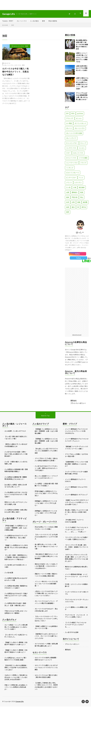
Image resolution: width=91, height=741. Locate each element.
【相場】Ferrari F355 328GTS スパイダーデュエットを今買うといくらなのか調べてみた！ (76, 504)
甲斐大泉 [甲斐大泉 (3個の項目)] (74, 199)
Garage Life (19, 703)
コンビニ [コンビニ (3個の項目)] (82, 149)
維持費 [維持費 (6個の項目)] (85, 204)
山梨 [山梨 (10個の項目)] (67, 194)
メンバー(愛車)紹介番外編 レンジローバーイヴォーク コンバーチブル (76, 578)
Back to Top (45, 417)
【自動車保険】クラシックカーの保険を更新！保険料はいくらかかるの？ (76, 466)
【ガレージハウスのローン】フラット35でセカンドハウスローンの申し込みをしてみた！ (46, 620)
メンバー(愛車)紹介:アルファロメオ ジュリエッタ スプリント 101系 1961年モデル (76, 433)
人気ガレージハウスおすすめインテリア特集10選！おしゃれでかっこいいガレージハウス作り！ (46, 595)
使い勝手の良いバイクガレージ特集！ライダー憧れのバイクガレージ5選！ (46, 548)
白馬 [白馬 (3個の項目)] (73, 204)
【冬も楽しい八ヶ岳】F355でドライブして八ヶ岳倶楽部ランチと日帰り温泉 (46, 452)
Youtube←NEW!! (8, 21)
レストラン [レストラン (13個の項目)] (78, 184)
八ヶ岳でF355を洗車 (71, 634)
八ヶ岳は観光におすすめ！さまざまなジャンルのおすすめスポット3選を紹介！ (16, 496)
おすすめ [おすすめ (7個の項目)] (80, 115)
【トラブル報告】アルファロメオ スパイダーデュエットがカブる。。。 (76, 626)
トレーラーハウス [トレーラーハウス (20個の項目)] (72, 164)
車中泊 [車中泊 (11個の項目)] (84, 209)
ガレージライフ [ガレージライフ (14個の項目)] (71, 139)
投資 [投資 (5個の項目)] (81, 194)
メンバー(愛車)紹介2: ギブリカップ (76, 496)
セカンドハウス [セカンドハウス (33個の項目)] (78, 154)
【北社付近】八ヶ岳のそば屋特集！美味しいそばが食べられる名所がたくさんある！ (16, 669)
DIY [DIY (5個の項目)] (67, 115)
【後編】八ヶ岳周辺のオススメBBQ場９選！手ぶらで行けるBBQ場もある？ (16, 549)
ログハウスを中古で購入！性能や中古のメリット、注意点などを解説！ (15, 73)
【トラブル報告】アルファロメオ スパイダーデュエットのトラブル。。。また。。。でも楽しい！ (76, 531)
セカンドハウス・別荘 (21, 48)
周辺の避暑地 (55, 21)
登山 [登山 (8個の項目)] (81, 199)
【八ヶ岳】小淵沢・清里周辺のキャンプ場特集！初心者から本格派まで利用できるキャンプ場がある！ (16, 559)
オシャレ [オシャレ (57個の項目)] (79, 120)
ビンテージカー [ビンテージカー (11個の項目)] (71, 179)
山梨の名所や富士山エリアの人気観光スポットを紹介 (81, 70)
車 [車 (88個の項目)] (78, 209)
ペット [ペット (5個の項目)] (81, 179)
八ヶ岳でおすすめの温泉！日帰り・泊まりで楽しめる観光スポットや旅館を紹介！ (16, 456)
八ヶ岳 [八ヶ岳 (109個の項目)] (68, 189)
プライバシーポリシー (78, 405)
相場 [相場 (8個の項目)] (78, 204)
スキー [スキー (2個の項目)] (68, 154)
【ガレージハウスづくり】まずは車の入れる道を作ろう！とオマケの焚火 (46, 538)
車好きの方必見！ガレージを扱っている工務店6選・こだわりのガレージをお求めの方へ (46, 568)
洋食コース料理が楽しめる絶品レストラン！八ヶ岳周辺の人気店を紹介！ (16, 689)
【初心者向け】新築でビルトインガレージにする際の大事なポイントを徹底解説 (46, 558)
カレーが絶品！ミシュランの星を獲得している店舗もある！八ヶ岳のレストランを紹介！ (16, 629)
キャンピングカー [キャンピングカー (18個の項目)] (72, 144)
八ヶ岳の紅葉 (9, 574)
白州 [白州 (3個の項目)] (67, 204)
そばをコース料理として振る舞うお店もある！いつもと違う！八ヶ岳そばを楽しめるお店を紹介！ (16, 679)
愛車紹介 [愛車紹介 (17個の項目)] (74, 194)
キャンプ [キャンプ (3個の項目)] (83, 144)
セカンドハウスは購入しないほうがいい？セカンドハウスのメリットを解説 (46, 669)
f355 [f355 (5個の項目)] (72, 115)
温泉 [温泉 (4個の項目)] (67, 199)
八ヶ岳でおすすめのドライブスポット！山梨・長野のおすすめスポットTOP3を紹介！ (46, 470)
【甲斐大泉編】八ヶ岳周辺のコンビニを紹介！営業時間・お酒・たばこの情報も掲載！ (16, 529)
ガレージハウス (23, 21)
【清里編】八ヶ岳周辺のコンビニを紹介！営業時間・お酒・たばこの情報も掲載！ (46, 433)
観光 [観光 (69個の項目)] (73, 209)
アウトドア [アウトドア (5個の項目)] (69, 120)
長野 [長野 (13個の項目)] (67, 213)
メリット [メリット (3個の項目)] (69, 184)
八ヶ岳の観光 (36, 21)
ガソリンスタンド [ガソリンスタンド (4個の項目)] (80, 125)
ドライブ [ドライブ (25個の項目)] (83, 164)
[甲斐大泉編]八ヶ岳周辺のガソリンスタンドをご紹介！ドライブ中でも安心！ (46, 495)
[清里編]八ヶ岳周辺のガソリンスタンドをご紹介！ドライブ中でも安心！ (46, 505)
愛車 (46, 21)
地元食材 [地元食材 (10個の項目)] (82, 189)
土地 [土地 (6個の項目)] (74, 189)
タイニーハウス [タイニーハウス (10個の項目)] (71, 159)
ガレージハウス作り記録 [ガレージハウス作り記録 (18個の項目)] (74, 135)
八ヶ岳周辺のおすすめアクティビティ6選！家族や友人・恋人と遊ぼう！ (16, 539)
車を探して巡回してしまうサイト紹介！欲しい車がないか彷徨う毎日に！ (76, 514)
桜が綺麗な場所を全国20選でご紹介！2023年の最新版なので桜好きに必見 (82, 46)
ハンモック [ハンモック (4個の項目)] (69, 169)
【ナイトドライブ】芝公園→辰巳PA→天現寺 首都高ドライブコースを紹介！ (76, 549)
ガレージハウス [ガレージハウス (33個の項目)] (80, 130)
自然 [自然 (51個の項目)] (67, 209)
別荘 (23, 66)
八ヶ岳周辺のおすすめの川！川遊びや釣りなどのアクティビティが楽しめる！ (16, 597)
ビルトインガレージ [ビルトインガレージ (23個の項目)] (72, 174)
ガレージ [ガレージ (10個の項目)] (69, 130)
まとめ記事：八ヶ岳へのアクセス (15, 432)
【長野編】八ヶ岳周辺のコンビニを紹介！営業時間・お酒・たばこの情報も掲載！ (46, 443)
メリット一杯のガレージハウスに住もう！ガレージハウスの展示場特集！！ (46, 585)
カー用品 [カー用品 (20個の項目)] (69, 125)
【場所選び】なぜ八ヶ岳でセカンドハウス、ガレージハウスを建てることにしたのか (46, 638)
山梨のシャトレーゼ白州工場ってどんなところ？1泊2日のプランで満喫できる (82, 59)
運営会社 (73, 402)
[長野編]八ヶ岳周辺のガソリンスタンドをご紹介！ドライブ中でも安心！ (46, 515)
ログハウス (17, 66)
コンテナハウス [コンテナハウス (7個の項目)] (71, 149)
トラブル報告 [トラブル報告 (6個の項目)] (83, 159)
